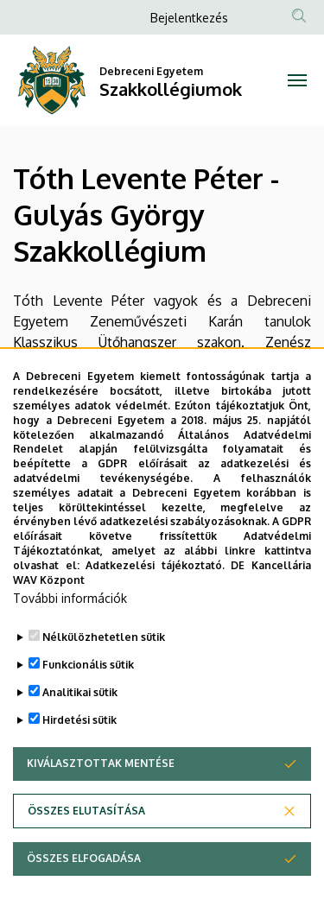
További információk (70, 634)
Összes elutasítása (86, 846)
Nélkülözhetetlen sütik (103, 673)
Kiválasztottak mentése (101, 799)
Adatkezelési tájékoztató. (155, 600)
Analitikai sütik (80, 728)
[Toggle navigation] (297, 80)
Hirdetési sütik (79, 756)
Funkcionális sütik (88, 700)
